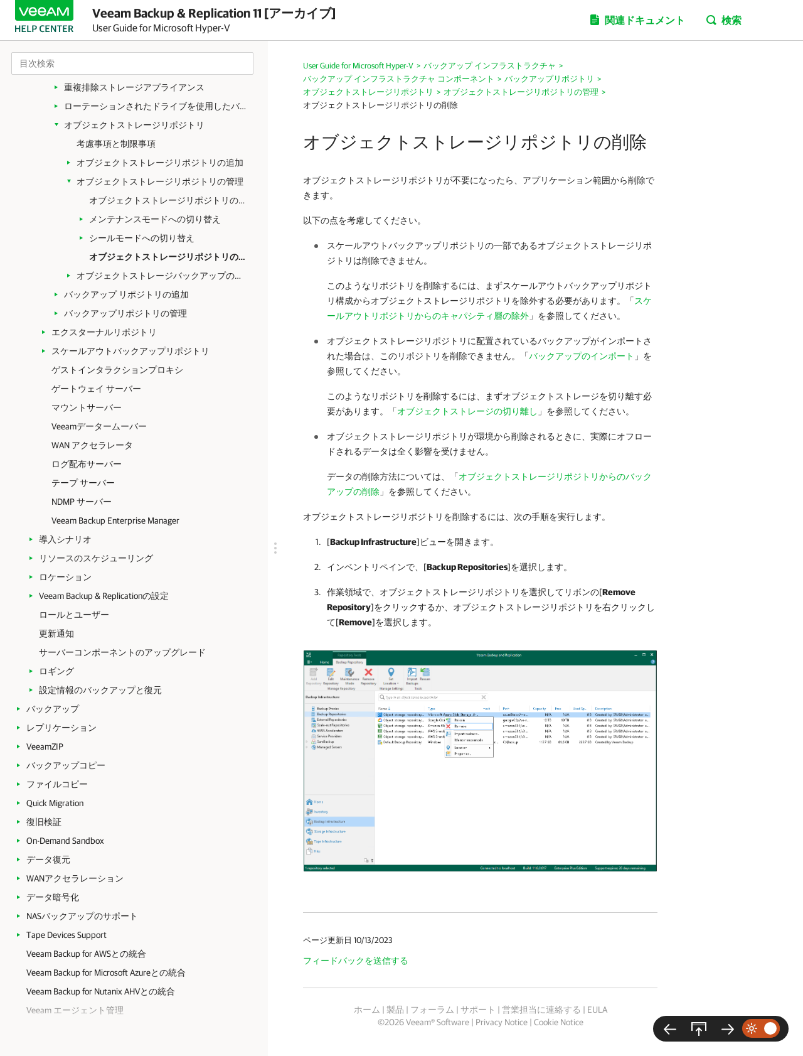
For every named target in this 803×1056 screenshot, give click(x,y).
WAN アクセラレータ (92, 445)
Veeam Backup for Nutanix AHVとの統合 (100, 991)
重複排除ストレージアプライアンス (134, 87)
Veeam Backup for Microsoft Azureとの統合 (106, 972)
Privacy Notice (502, 1022)
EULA (597, 1010)
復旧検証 (43, 822)
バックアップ (52, 709)
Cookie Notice (558, 1022)
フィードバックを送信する (355, 961)
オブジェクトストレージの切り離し (467, 411)
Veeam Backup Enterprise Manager (115, 520)
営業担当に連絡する (541, 1010)
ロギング (56, 671)
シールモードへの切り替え (141, 238)
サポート (478, 1010)
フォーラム (432, 1010)
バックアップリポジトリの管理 (125, 313)
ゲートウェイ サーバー (96, 389)
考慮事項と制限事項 (116, 144)
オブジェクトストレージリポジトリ (134, 125)
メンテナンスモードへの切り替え (155, 219)
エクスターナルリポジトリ (104, 332)
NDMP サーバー (81, 502)
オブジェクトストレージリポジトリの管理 (160, 181)
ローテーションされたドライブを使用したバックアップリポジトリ (158, 106)
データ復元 (48, 859)
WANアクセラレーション (75, 878)
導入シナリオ (65, 539)
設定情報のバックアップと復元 (100, 690)
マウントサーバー (86, 407)
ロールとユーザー (74, 615)
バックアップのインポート (581, 356)
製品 (395, 1010)
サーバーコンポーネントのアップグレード (122, 652)
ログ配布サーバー (86, 464)
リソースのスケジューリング (96, 558)
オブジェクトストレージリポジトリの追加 (160, 163)
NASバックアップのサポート (82, 916)
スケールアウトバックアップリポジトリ (130, 351)
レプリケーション (61, 728)
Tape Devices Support (66, 935)
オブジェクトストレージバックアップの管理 (163, 276)
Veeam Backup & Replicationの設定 (104, 596)
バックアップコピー (65, 765)
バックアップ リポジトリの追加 (126, 294)
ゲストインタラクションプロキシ (117, 370)
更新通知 (56, 633)
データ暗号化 (52, 897)
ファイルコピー (57, 784)
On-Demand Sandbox (65, 841)
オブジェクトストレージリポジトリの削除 (167, 257)
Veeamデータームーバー (99, 426)
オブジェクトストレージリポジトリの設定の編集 (167, 200)
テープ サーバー (83, 483)
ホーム (367, 1010)
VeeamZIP (44, 746)
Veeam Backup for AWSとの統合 (86, 954)
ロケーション (65, 577)
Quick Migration (54, 803)
